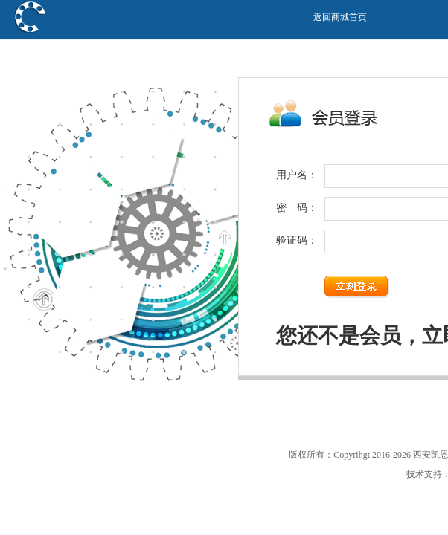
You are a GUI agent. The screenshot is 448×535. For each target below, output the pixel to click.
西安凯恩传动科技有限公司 (107, 50)
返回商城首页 (340, 17)
